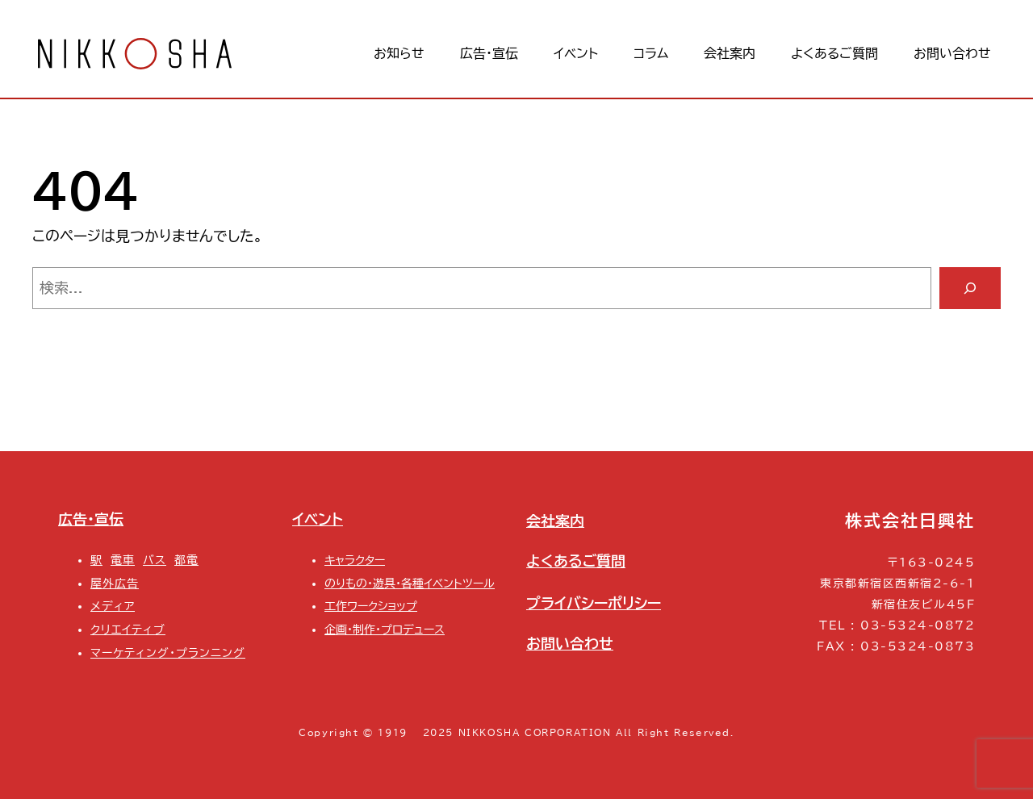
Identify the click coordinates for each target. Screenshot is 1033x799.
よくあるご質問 (575, 561)
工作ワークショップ (370, 606)
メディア (112, 606)
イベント (317, 519)
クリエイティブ (127, 629)
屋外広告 (114, 583)
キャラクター (354, 560)
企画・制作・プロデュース (384, 629)
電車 (123, 560)
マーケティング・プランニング (167, 652)
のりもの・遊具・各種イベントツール (409, 583)
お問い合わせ (569, 643)
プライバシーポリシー (593, 603)
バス (154, 560)
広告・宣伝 (90, 519)
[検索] (970, 288)
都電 (186, 560)
